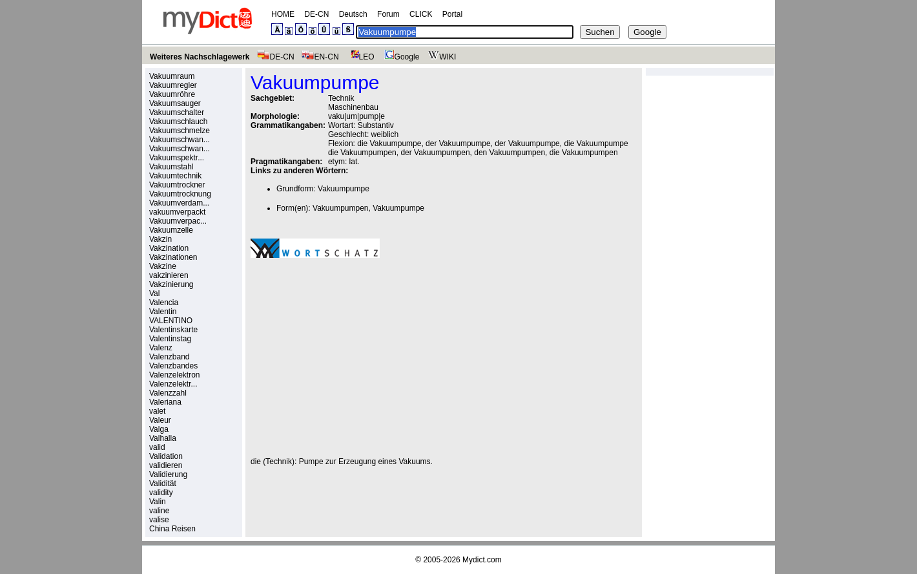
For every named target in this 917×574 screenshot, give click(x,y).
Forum (388, 14)
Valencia (163, 302)
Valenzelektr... (173, 383)
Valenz (160, 347)
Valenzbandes (173, 365)
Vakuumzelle (171, 230)
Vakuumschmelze (179, 130)
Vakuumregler (173, 85)
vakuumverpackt (177, 212)
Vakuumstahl (171, 166)
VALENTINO (170, 320)
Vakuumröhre (172, 94)
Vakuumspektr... (176, 157)
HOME (282, 14)
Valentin (162, 311)
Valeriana (165, 402)
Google (400, 56)
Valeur (160, 420)
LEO (360, 56)
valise (159, 519)
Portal (452, 14)
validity (161, 492)
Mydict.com (482, 559)
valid (157, 447)
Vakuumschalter (176, 112)
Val (154, 293)
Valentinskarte (173, 329)
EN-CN (320, 56)
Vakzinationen (173, 257)
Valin (157, 501)
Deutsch (353, 14)
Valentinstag (170, 338)
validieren (165, 465)
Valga (159, 429)
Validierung (168, 474)
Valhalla (162, 438)
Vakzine (162, 266)
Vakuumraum (171, 76)
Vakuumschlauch (178, 121)
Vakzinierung (171, 284)
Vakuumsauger (175, 103)
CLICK (420, 14)
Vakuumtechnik (175, 175)
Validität (162, 483)
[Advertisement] (359, 357)
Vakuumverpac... (178, 221)
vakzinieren (169, 275)
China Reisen (172, 528)
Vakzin (160, 239)
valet (157, 411)
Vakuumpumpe (343, 188)
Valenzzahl (168, 393)
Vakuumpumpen (341, 208)
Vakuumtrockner (177, 184)
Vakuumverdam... (179, 202)
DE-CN (316, 14)
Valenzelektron (174, 374)
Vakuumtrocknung (180, 193)
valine (159, 510)
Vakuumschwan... (179, 139)
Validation (166, 456)
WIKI (441, 56)
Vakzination (169, 248)
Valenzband (169, 356)
